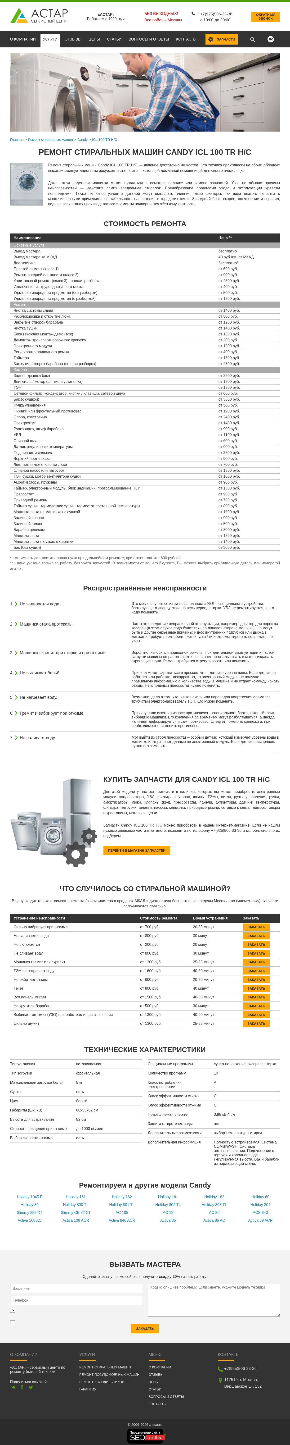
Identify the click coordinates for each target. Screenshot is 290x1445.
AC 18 (168, 1210)
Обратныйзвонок (265, 15)
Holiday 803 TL (214, 1203)
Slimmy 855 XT (29, 1210)
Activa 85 (168, 1218)
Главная (17, 137)
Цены (94, 37)
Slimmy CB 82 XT (76, 1210)
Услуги (50, 37)
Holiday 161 (76, 1195)
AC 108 (122, 1210)
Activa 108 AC (30, 1218)
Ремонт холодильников (101, 1380)
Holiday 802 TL (168, 1203)
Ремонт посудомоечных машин (109, 1372)
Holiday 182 (214, 1195)
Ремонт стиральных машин (50, 137)
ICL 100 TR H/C (104, 137)
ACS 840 (260, 1210)
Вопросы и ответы (149, 37)
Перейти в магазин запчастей (136, 848)
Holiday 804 (260, 1203)
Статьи (114, 37)
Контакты (186, 37)
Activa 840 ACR (122, 1218)
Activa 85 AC (214, 1218)
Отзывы (73, 37)
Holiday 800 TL (75, 1203)
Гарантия (88, 1387)
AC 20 (214, 1210)
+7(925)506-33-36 (214, 12)
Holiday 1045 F (29, 1195)
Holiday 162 (122, 1195)
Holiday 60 (260, 1195)
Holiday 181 (168, 1195)
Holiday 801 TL (121, 1203)
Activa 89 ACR (260, 1218)
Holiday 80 (30, 1203)
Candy (82, 137)
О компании (23, 37)
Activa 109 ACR (75, 1218)
